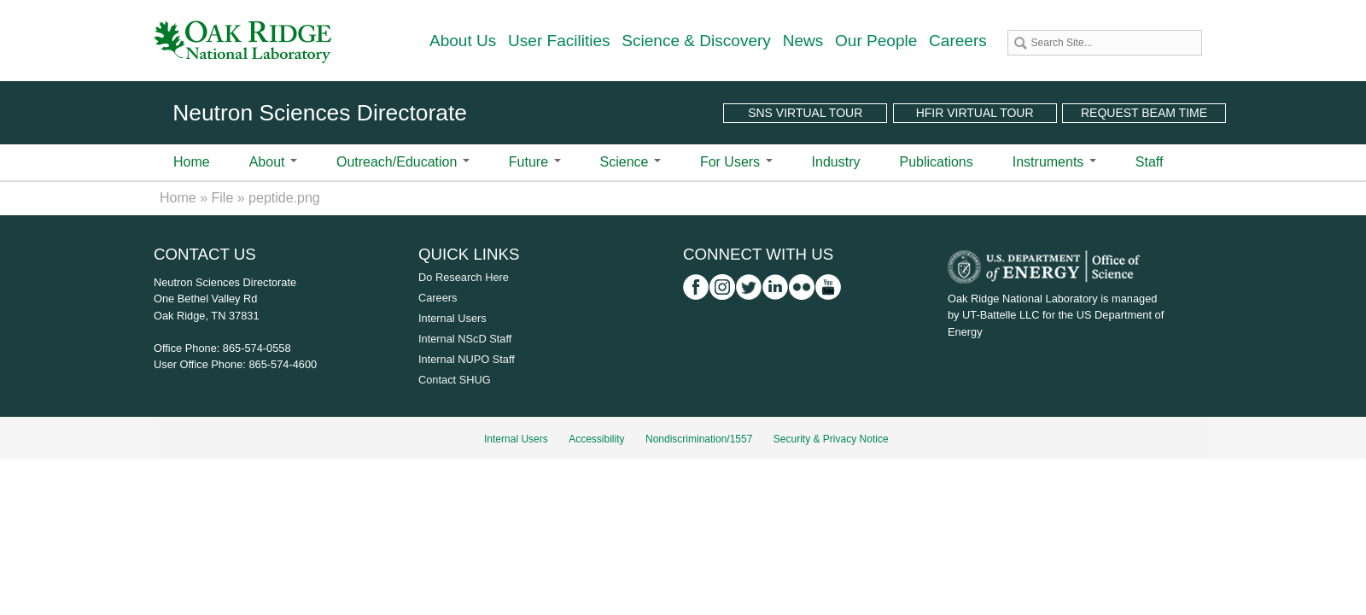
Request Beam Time (1144, 113)
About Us (462, 41)
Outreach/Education (403, 162)
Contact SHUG (454, 379)
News (803, 41)
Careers (958, 41)
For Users (736, 162)
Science (630, 162)
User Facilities (559, 41)
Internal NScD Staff (464, 338)
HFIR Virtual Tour (975, 113)
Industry (836, 162)
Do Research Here (463, 277)
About (273, 162)
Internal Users (452, 318)
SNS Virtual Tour (805, 113)
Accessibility (596, 439)
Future (535, 162)
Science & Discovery (696, 41)
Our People (876, 41)
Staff (1149, 162)
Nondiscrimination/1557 (698, 439)
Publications (935, 162)
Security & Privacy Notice (831, 439)
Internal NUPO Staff (466, 359)
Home (191, 162)
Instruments (1054, 162)
